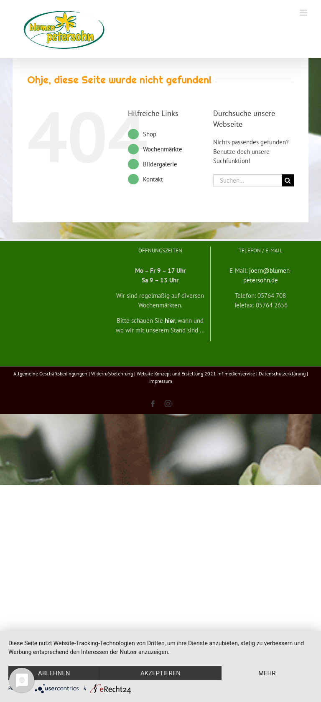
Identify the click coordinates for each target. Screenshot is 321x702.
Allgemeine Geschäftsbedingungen (50, 373)
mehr (267, 673)
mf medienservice (236, 373)
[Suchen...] (247, 180)
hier (170, 321)
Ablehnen (54, 673)
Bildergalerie (160, 164)
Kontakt (153, 179)
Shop (149, 134)
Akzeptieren (160, 673)
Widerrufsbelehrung (112, 373)
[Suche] (288, 180)
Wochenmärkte (162, 149)
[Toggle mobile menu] (304, 12)
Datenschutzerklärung (282, 373)
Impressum (160, 381)
